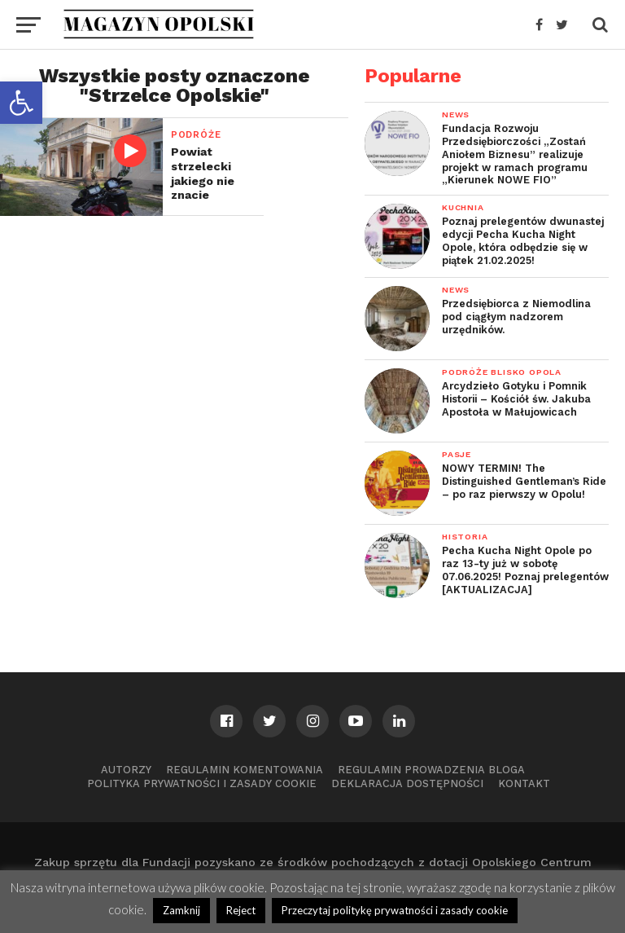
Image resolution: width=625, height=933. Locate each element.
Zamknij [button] (181, 910)
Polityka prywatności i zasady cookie (202, 783)
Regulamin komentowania (244, 770)
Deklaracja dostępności (407, 783)
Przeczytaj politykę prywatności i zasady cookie (395, 910)
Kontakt (524, 783)
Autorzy (126, 770)
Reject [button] (241, 910)
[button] (21, 102)
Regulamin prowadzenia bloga (431, 770)
